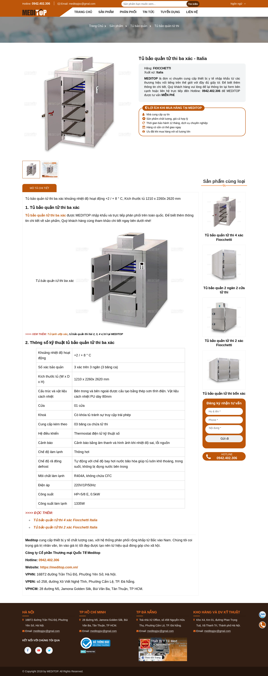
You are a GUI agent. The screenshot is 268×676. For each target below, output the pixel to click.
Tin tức (148, 12)
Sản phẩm (106, 12)
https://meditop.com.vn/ (59, 567)
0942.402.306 (41, 3)
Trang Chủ (96, 26)
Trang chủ (83, 12)
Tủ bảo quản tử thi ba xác (45, 215)
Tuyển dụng (170, 12)
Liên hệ (191, 12)
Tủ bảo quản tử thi (166, 26)
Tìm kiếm (193, 4)
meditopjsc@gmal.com (82, 3)
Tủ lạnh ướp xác (57, 334)
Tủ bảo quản (138, 26)
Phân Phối (128, 12)
